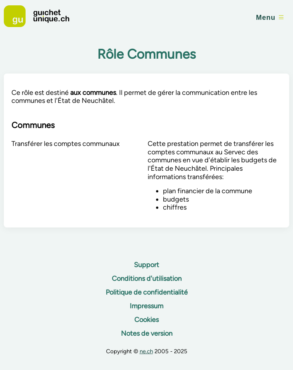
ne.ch (146, 351)
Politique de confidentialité (147, 292)
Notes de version (146, 333)
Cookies (146, 320)
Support (146, 265)
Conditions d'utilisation (147, 278)
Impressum (146, 306)
